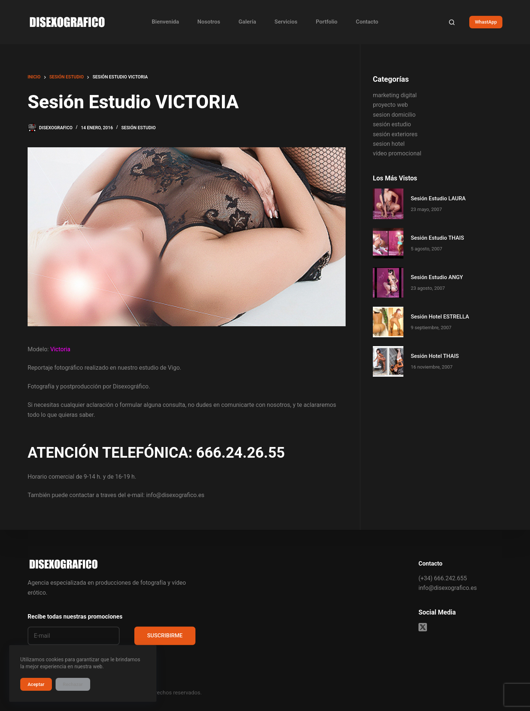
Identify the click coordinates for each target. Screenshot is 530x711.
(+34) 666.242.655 (442, 577)
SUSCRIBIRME (165, 635)
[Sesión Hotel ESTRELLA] (388, 322)
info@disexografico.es (447, 587)
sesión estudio (138, 127)
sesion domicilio (394, 114)
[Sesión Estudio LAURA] (388, 204)
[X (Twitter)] (422, 627)
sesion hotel (388, 143)
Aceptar (36, 684)
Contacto (367, 21)
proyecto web (390, 104)
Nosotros (208, 21)
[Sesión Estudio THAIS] (388, 243)
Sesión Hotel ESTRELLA (440, 316)
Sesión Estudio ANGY (437, 277)
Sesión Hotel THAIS (435, 356)
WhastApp (486, 22)
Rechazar (73, 684)
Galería (247, 21)
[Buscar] (452, 22)
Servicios (286, 21)
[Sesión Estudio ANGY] (388, 282)
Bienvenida (165, 21)
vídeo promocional (397, 153)
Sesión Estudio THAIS (437, 238)
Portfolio (327, 21)
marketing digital (395, 95)
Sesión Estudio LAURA (438, 198)
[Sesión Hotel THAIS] (388, 361)
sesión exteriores (395, 134)
